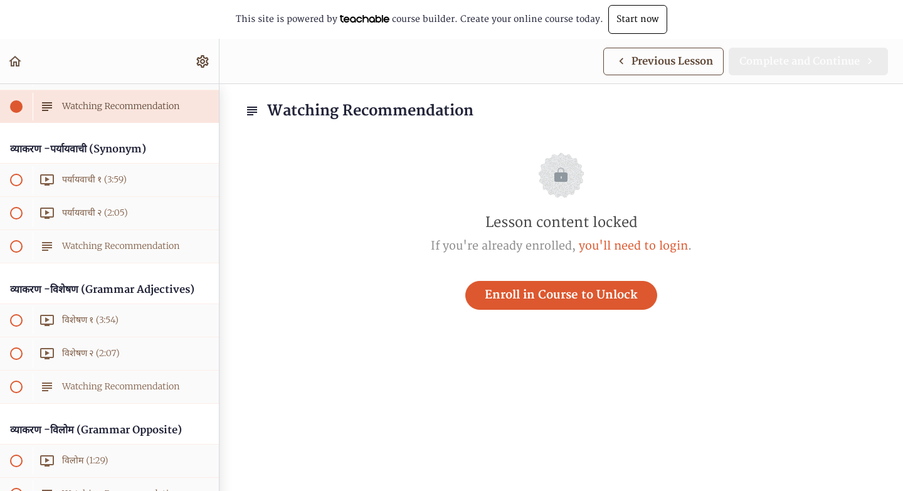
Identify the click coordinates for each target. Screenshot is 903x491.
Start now (637, 19)
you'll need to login (633, 246)
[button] (15, 61)
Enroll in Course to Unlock (561, 295)
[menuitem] (203, 61)
